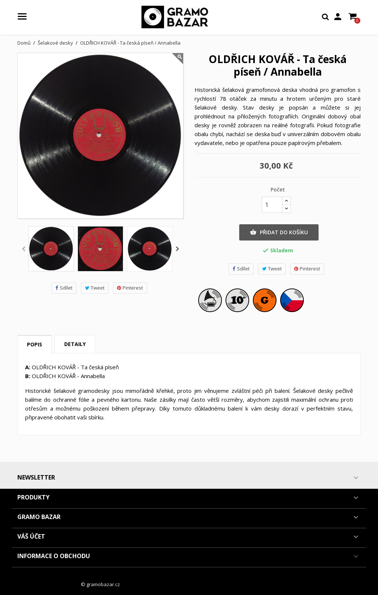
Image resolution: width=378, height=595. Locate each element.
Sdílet (63, 287)
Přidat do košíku (279, 232)
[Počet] (272, 205)
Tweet (94, 287)
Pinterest (130, 287)
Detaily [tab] (75, 343)
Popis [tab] (34, 344)
